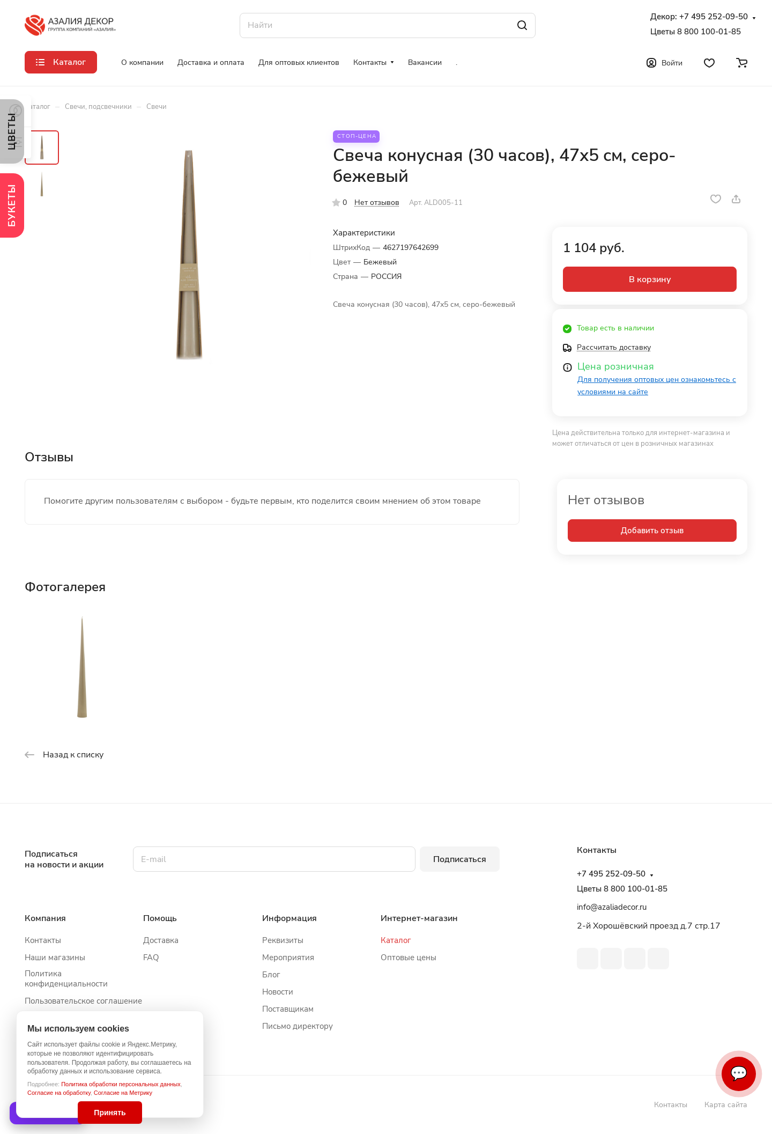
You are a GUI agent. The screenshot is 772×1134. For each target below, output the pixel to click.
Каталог (396, 940)
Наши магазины (55, 957)
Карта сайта (725, 1105)
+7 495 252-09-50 (713, 17)
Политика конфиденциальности (66, 978)
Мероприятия (288, 957)
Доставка (161, 940)
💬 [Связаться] (738, 1073)
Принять (109, 1112)
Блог (271, 974)
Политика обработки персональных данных (121, 1084)
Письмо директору (297, 1026)
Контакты (43, 940)
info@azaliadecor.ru (612, 907)
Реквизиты (282, 940)
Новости (277, 991)
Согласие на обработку (59, 1092)
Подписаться (459, 859)
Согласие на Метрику (123, 1092)
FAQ (151, 957)
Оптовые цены (408, 957)
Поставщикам (288, 1009)
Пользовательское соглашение (83, 1001)
